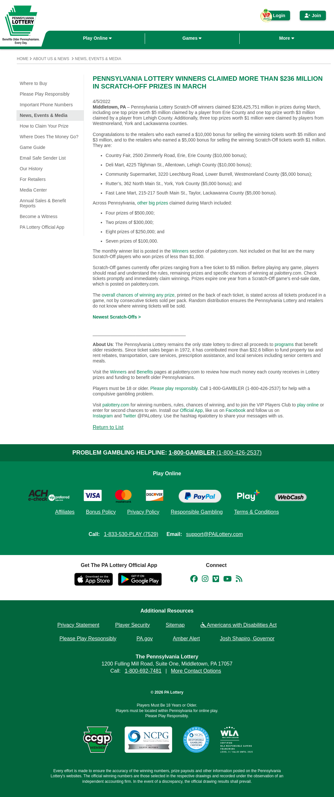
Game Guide (32, 147)
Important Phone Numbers (46, 104)
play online (308, 404)
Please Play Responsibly (44, 94)
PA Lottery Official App (42, 227)
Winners (180, 251)
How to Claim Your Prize (44, 126)
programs (284, 344)
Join (313, 15)
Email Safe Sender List (43, 158)
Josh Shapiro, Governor (247, 638)
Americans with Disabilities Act (239, 625)
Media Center (33, 190)
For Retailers (33, 179)
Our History (31, 168)
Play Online (97, 38)
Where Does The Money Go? (49, 136)
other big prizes (152, 202)
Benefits (145, 371)
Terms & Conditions (256, 512)
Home (22, 59)
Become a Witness (38, 216)
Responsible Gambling (197, 512)
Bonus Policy (101, 512)
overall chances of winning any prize (138, 295)
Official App (191, 410)
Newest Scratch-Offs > (117, 317)
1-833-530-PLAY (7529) (131, 534)
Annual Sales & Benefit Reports (43, 203)
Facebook (235, 410)
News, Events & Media (98, 59)
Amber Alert (186, 638)
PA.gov (144, 638)
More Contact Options (196, 671)
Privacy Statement (78, 625)
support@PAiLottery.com (214, 534)
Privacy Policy (143, 512)
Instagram (103, 415)
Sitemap (175, 625)
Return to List (108, 427)
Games (192, 38)
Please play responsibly (173, 388)
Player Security (132, 625)
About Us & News (51, 59)
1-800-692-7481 (143, 671)
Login (275, 16)
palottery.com (116, 404)
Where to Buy (33, 83)
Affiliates (65, 512)
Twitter (129, 415)
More (286, 38)
